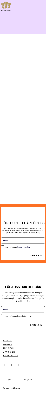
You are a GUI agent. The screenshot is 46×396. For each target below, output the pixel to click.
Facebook (18, 364)
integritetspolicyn (24, 247)
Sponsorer (9, 352)
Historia (7, 344)
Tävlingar (8, 348)
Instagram (4, 364)
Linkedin (11, 364)
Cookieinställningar (11, 388)
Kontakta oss (10, 355)
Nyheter (7, 340)
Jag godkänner (18, 247)
